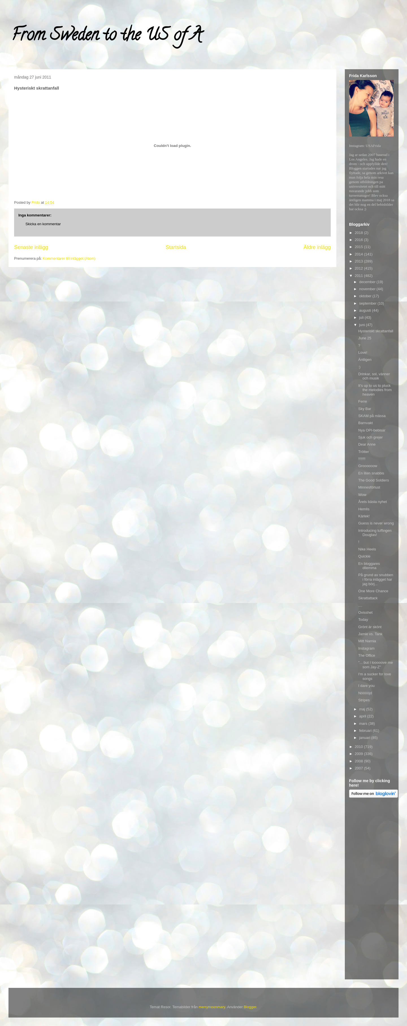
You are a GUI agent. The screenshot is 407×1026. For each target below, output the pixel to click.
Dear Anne (366, 444)
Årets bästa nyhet (372, 502)
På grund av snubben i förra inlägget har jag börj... (375, 579)
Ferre (362, 401)
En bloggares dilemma (369, 565)
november (367, 289)
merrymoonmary (212, 1007)
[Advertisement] (371, 889)
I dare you (366, 686)
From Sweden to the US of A (106, 36)
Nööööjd (365, 693)
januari (365, 738)
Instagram (366, 648)
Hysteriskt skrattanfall (375, 331)
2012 (359, 268)
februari (366, 730)
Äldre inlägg (317, 247)
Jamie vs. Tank (370, 634)
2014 (359, 254)
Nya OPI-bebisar (371, 430)
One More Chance (373, 591)
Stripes (363, 700)
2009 (359, 754)
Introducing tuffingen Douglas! (374, 532)
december (367, 282)
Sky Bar (364, 409)
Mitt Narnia (367, 641)
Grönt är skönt (369, 627)
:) (359, 367)
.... (360, 605)
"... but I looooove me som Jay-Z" (375, 664)
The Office (366, 655)
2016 (359, 240)
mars (364, 723)
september (368, 303)
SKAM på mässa (372, 416)
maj (362, 709)
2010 (359, 747)
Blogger (250, 1007)
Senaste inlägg (31, 247)
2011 (359, 276)
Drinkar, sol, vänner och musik (374, 376)
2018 (359, 233)
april (363, 716)
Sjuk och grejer (370, 437)
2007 (359, 768)
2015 (359, 247)
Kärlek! (363, 516)
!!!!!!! (361, 459)
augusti (365, 310)
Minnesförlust (369, 487)
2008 (359, 761)
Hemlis (363, 509)
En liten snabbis (371, 473)
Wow (362, 495)
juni (362, 325)
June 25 (364, 338)
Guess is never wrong (376, 523)
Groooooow (367, 466)
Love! (362, 352)
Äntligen (364, 359)
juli (362, 317)
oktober (366, 296)
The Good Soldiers (373, 480)
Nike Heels (367, 549)
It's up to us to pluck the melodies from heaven (374, 389)
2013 (359, 261)
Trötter (363, 452)
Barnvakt (365, 423)
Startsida (176, 247)
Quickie (364, 556)
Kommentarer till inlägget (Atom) (69, 258)
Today (363, 619)
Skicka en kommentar (43, 224)
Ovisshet (365, 612)
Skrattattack (368, 598)
